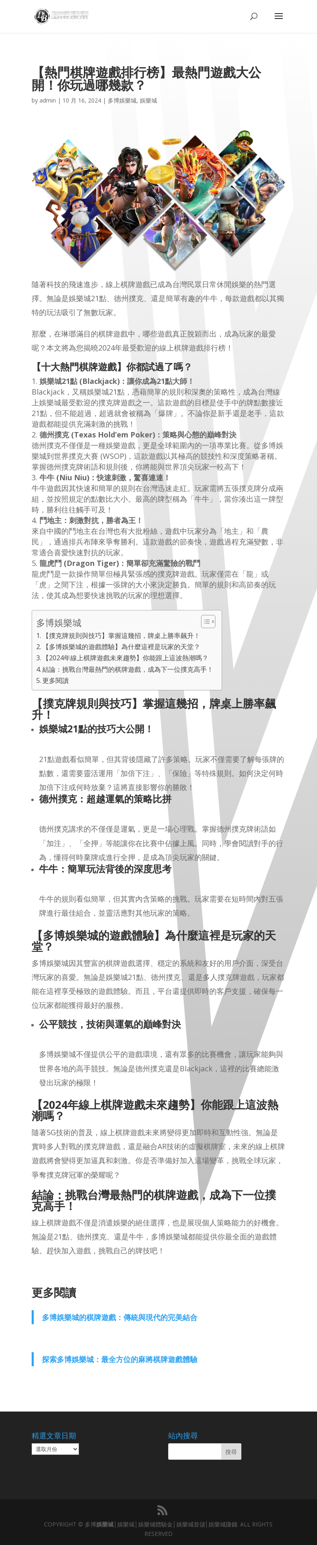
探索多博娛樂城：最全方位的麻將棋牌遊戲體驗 (119, 1359)
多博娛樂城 (122, 100)
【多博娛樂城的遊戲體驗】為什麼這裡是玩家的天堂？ (121, 646)
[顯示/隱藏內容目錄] (204, 622)
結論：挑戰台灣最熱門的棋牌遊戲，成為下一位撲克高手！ (127, 669)
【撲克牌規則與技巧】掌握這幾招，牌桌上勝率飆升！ (121, 635)
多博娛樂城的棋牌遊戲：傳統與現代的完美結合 (119, 1317)
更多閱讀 (55, 680)
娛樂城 (148, 100)
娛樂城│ (106, 1524)
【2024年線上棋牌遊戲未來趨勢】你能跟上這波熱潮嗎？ (125, 657)
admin (47, 100)
